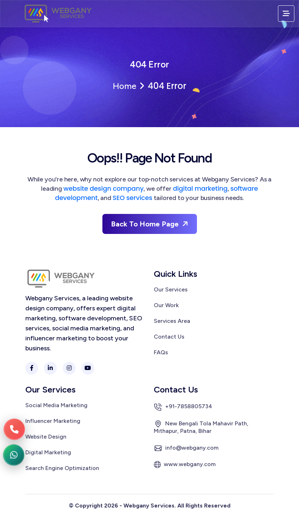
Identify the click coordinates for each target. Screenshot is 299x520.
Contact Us (169, 337)
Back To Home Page (150, 224)
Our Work (166, 305)
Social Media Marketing (56, 405)
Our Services (171, 289)
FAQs (161, 352)
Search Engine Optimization (62, 468)
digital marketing (200, 188)
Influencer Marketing (52, 421)
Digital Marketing (48, 452)
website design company (104, 188)
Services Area (172, 321)
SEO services (132, 197)
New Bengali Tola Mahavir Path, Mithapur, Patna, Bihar (201, 427)
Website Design (45, 437)
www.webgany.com (185, 464)
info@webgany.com (186, 448)
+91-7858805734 (183, 406)
